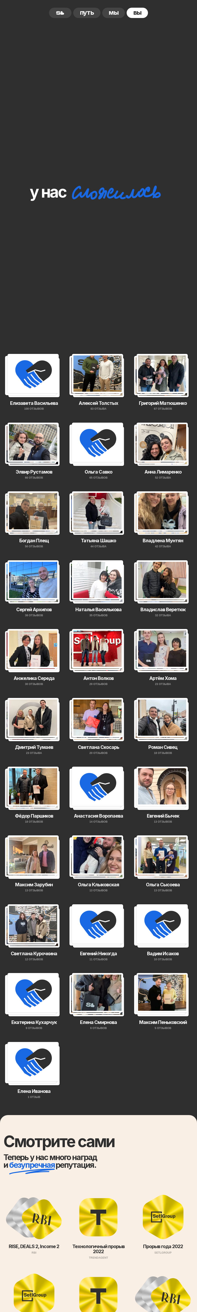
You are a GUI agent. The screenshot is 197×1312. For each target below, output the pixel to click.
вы (137, 12)
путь (87, 12)
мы (114, 12)
